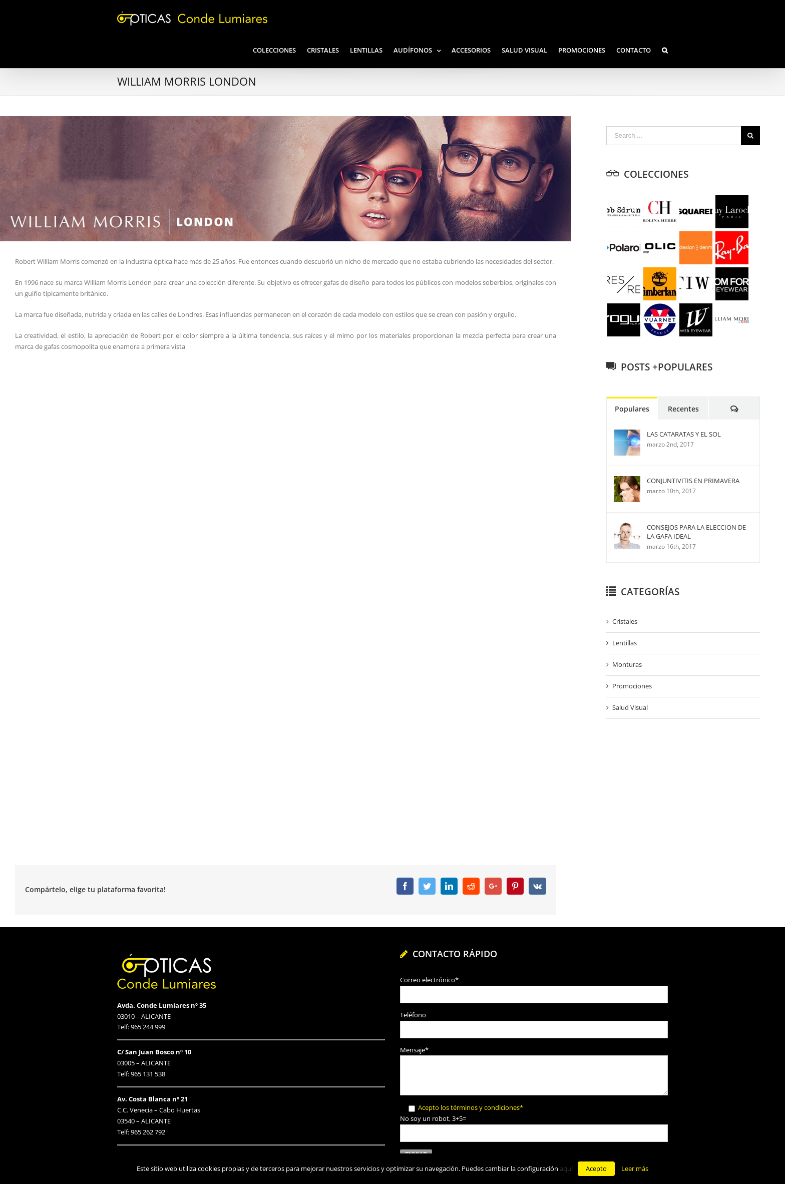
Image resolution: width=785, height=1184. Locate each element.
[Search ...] (673, 135)
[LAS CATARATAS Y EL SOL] (627, 434)
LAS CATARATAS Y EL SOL (684, 434)
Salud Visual (630, 707)
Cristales (624, 621)
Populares (632, 409)
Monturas (627, 664)
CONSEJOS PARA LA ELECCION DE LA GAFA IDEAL (696, 532)
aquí (566, 1168)
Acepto (596, 1168)
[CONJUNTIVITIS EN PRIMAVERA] (627, 481)
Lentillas (624, 642)
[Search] (665, 49)
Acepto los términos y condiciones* (470, 1107)
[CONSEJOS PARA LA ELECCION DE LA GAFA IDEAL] (627, 527)
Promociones (632, 685)
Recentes (683, 409)
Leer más (634, 1168)
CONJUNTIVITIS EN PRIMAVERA (693, 480)
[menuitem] (280, 49)
